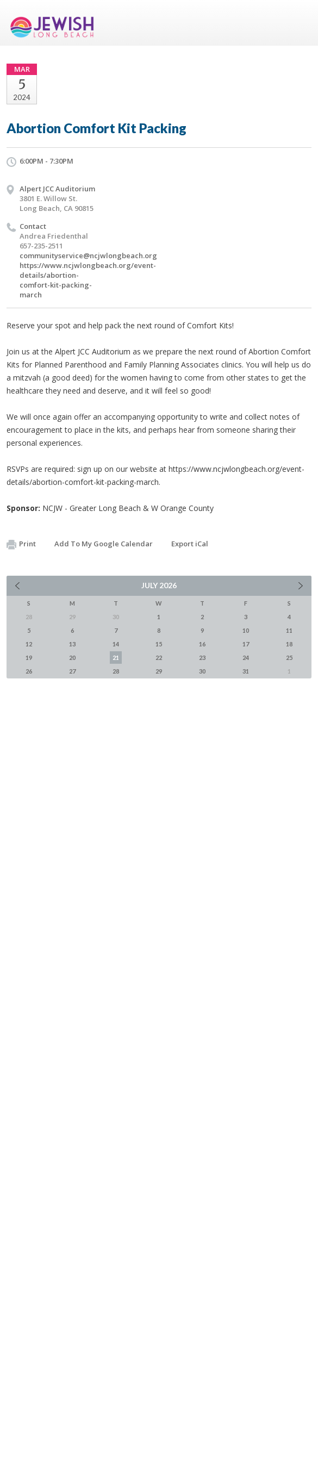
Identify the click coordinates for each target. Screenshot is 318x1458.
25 (289, 657)
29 (158, 671)
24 (245, 657)
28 (116, 671)
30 (202, 671)
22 (158, 657)
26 (29, 671)
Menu (298, 23)
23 (202, 657)
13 (72, 643)
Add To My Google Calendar (103, 544)
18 (289, 643)
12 (29, 643)
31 (245, 671)
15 (158, 643)
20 (72, 657)
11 (289, 630)
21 (116, 657)
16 (202, 643)
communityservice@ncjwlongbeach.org (88, 255)
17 (245, 643)
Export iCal (189, 544)
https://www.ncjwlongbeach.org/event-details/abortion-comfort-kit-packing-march (88, 280)
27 (72, 671)
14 (116, 643)
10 (245, 630)
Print (21, 544)
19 (29, 657)
